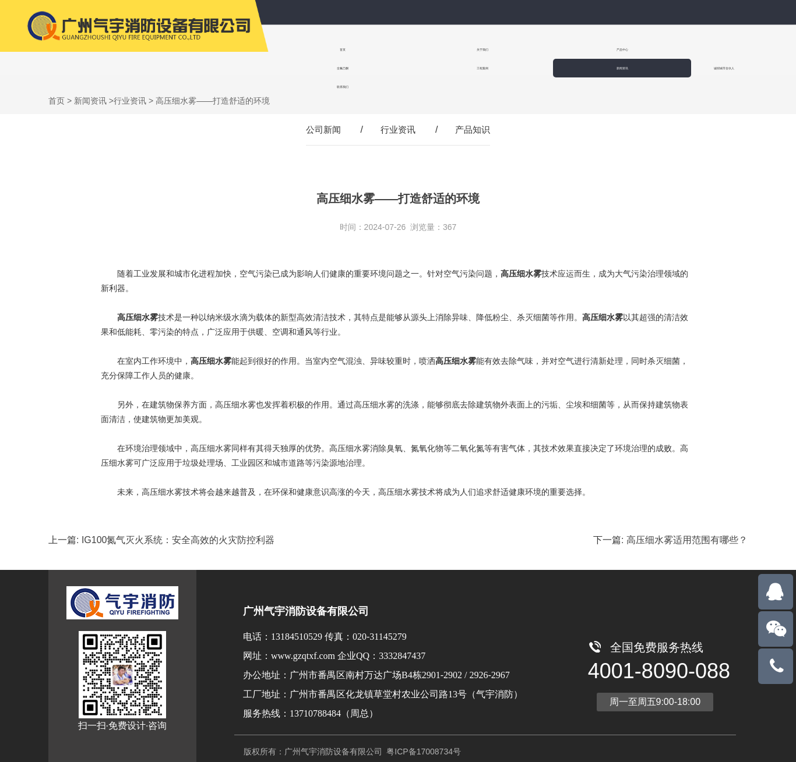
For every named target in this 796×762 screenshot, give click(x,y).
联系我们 (306, 68)
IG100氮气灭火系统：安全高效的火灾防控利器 (178, 528)
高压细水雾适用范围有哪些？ (687, 528)
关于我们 (377, 49)
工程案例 (591, 49)
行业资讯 (130, 88)
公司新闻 (321, 117)
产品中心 (448, 49)
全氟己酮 (519, 49)
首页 (306, 49)
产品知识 (475, 117)
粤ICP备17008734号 (422, 739)
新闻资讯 (662, 49)
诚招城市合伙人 (735, 49)
